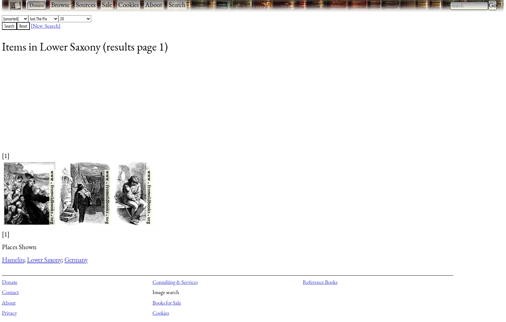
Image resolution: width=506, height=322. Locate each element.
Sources (86, 4)
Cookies (128, 4)
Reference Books (320, 281)
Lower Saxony (44, 259)
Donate (9, 281)
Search (177, 4)
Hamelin (13, 259)
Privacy (9, 312)
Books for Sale (166, 302)
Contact (10, 292)
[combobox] (469, 6)
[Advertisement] (192, 106)
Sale (107, 4)
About (153, 4)
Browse (60, 4)
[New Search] (46, 25)
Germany (76, 259)
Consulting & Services (175, 281)
